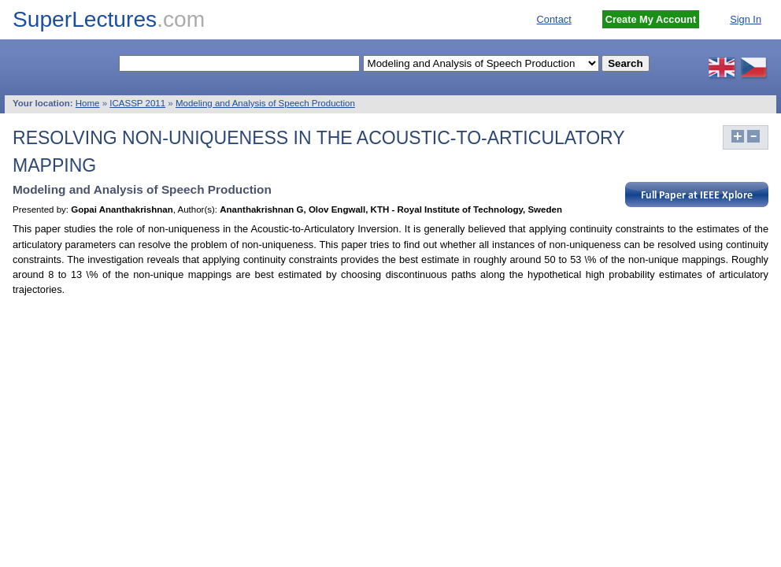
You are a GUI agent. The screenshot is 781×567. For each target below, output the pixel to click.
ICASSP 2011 (137, 103)
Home (88, 103)
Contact (554, 19)
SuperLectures (109, 19)
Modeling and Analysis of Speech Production (265, 103)
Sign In (745, 19)
